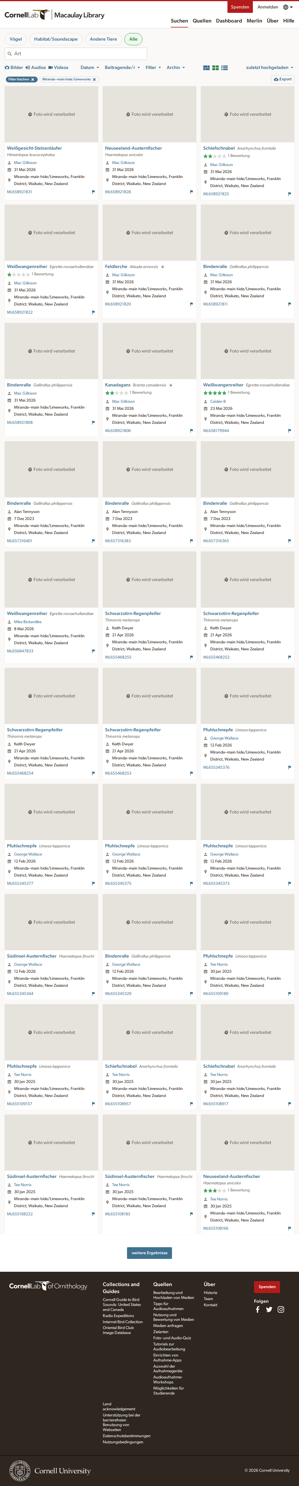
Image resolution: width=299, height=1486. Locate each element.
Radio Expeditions (118, 1316)
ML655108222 (20, 1214)
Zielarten (160, 1332)
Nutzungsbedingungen (123, 1442)
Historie (210, 1293)
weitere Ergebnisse (150, 1253)
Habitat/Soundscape (56, 39)
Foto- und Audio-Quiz (172, 1338)
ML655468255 (118, 657)
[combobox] (80, 54)
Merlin (254, 21)
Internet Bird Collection (123, 1322)
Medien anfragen (168, 1326)
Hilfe (288, 21)
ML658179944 (216, 431)
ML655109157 (19, 1104)
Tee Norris (219, 965)
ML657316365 (216, 541)
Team (208, 1299)
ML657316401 (19, 541)
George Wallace (224, 738)
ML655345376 (216, 768)
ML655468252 (216, 657)
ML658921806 (118, 431)
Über (273, 21)
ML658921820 (118, 304)
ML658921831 (19, 192)
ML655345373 (216, 884)
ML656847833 (20, 651)
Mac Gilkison (25, 163)
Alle (133, 39)
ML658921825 (216, 194)
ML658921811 (215, 304)
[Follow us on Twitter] (269, 1309)
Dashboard (229, 21)
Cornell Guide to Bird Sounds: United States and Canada (122, 1305)
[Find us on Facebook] (257, 1309)
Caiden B (218, 402)
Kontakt (210, 1305)
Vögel (16, 39)
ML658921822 (20, 312)
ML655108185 (117, 1214)
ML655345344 (20, 994)
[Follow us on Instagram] (280, 1309)
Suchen (179, 21)
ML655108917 (215, 1104)
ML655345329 (118, 994)
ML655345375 (118, 884)
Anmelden (268, 7)
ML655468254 (20, 773)
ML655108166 (215, 1228)
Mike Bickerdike (27, 622)
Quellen (202, 21)
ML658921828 (118, 192)
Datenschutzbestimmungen (127, 1436)
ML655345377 (20, 884)
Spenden (240, 7)
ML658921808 (20, 423)
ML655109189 (215, 994)
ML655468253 (118, 773)
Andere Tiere (103, 39)
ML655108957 (118, 1104)
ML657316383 (118, 541)
